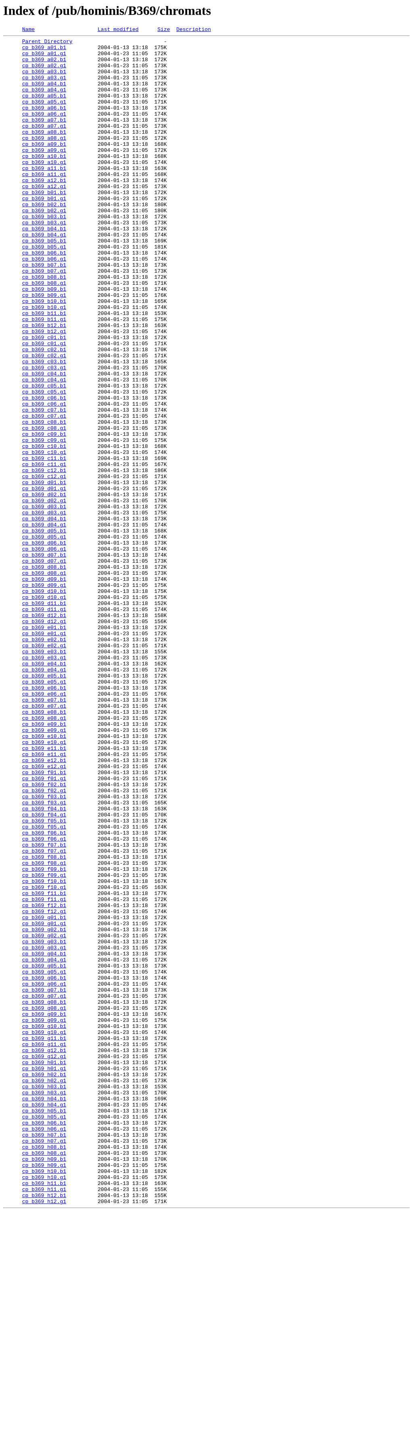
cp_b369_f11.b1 (44, 1065)
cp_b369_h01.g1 (44, 1276)
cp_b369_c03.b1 (44, 427)
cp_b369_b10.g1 (44, 362)
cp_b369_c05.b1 (44, 456)
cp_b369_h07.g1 (44, 1363)
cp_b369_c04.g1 (44, 449)
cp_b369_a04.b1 (44, 94)
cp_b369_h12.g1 (44, 1435)
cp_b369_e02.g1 (44, 768)
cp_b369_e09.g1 (44, 870)
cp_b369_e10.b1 (44, 877)
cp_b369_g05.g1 (44, 1160)
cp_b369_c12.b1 (44, 558)
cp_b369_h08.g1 (44, 1377)
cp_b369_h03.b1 (44, 1297)
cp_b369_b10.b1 (44, 355)
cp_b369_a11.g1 (44, 203)
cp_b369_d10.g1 (44, 710)
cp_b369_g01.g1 (44, 1102)
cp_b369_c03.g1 (44, 435)
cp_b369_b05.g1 (44, 290)
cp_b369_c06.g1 (44, 478)
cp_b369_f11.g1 (44, 1073)
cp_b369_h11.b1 (44, 1413)
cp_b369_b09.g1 (44, 348)
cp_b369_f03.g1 (44, 957)
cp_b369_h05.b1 (44, 1326)
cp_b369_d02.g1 (44, 594)
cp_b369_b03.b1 (44, 253)
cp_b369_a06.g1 (44, 130)
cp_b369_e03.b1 (44, 775)
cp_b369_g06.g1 (44, 1174)
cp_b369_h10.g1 (44, 1406)
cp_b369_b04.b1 (44, 268)
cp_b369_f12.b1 (44, 1080)
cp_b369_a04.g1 (44, 101)
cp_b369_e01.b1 (44, 746)
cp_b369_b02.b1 (44, 239)
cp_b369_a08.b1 (44, 152)
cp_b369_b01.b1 (44, 224)
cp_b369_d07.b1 (44, 659)
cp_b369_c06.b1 (44, 471)
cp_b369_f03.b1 (44, 949)
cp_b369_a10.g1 (44, 188)
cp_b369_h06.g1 (44, 1348)
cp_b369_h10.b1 (44, 1399)
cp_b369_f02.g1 (44, 942)
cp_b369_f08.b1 (44, 1022)
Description (193, 30)
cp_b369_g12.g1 (44, 1261)
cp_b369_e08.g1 (44, 855)
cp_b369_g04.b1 (44, 1138)
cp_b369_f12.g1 (44, 1087)
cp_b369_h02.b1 (44, 1283)
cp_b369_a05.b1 (44, 108)
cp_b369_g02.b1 (44, 1109)
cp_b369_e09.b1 (44, 862)
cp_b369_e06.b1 (44, 819)
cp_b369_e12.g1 (44, 913)
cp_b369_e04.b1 (44, 790)
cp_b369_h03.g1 (44, 1305)
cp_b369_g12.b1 (44, 1254)
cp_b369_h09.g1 (44, 1392)
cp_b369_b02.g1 (44, 246)
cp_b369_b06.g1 (44, 304)
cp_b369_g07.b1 (44, 1181)
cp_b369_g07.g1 (44, 1189)
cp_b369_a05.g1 (44, 116)
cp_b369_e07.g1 (44, 841)
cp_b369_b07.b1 (44, 311)
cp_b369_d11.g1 (44, 725)
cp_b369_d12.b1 (44, 732)
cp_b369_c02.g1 (44, 420)
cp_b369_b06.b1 (44, 297)
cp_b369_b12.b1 (44, 384)
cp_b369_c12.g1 (44, 565)
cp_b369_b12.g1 (44, 391)
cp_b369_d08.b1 (44, 674)
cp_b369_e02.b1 (44, 761)
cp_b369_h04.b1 (44, 1312)
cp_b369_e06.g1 (44, 826)
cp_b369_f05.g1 (44, 986)
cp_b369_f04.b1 (44, 964)
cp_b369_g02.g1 (44, 1116)
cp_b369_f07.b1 (44, 1007)
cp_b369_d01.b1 (44, 572)
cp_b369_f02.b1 (44, 935)
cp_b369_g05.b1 (44, 1152)
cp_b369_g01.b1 (44, 1094)
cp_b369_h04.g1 (44, 1319)
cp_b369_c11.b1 (44, 543)
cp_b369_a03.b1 (44, 79)
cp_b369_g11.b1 (44, 1239)
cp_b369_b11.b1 (44, 369)
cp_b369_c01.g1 (44, 406)
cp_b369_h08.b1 (44, 1370)
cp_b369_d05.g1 (44, 638)
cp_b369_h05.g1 (44, 1334)
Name (28, 30)
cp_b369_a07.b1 (44, 137)
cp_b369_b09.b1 (44, 340)
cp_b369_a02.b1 (44, 65)
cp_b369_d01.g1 (44, 580)
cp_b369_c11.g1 (44, 551)
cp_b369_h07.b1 (44, 1355)
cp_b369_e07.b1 (44, 833)
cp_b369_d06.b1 (44, 645)
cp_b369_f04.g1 (44, 971)
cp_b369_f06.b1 (44, 993)
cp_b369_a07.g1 (44, 145)
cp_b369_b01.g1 (44, 232)
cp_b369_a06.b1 (44, 123)
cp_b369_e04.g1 (44, 797)
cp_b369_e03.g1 (44, 783)
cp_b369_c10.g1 (44, 536)
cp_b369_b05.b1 (44, 282)
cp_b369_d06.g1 (44, 652)
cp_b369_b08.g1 (44, 333)
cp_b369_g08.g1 (44, 1203)
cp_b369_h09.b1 (44, 1384)
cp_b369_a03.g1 (44, 87)
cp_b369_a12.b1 (44, 210)
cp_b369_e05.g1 (44, 812)
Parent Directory (47, 43)
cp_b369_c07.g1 (44, 493)
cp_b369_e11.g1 (44, 899)
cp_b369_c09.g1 (44, 522)
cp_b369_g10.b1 (44, 1225)
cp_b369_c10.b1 (44, 529)
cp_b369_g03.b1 (44, 1123)
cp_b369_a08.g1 (44, 159)
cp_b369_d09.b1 (44, 688)
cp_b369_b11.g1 (44, 377)
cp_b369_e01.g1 (44, 754)
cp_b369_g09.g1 (44, 1218)
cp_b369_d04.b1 (44, 616)
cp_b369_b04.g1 (44, 275)
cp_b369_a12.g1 (44, 217)
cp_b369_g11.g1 (44, 1247)
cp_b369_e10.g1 (44, 884)
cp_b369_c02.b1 (44, 413)
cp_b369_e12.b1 (44, 906)
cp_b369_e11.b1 (44, 891)
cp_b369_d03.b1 (44, 601)
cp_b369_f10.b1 (44, 1051)
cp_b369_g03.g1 (44, 1131)
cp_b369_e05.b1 (44, 804)
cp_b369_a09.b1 (44, 166)
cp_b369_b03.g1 (44, 261)
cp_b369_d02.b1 (44, 587)
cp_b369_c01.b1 (44, 398)
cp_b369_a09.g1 (44, 174)
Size (163, 30)
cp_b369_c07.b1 (44, 485)
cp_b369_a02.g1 (44, 72)
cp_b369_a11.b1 (44, 195)
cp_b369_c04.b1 (44, 442)
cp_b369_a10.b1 (44, 181)
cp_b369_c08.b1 (44, 500)
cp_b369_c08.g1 (44, 507)
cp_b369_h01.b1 (44, 1268)
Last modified (118, 30)
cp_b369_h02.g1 (44, 1290)
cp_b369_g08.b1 (44, 1196)
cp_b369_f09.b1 (44, 1036)
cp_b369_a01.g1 (44, 58)
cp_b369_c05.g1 (44, 464)
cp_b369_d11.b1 (44, 717)
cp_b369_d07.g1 (44, 667)
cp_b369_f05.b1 (44, 978)
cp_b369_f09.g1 (44, 1044)
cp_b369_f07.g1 (44, 1015)
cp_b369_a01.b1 (44, 50)
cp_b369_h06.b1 (44, 1341)
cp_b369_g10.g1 (44, 1232)
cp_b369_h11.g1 (44, 1421)
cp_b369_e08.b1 (44, 848)
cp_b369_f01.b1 (44, 920)
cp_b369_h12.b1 (44, 1428)
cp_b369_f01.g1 (44, 928)
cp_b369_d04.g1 (44, 623)
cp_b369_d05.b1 (44, 630)
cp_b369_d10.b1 (44, 703)
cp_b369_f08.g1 (44, 1029)
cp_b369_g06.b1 (44, 1167)
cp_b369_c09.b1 (44, 514)
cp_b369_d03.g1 (44, 609)
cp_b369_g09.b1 (44, 1210)
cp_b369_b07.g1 (44, 319)
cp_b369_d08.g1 (44, 681)
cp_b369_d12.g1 (44, 739)
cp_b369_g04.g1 (44, 1145)
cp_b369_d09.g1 (44, 696)
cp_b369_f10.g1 (44, 1058)
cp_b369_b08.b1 (44, 326)
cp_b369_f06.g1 (44, 1000)
